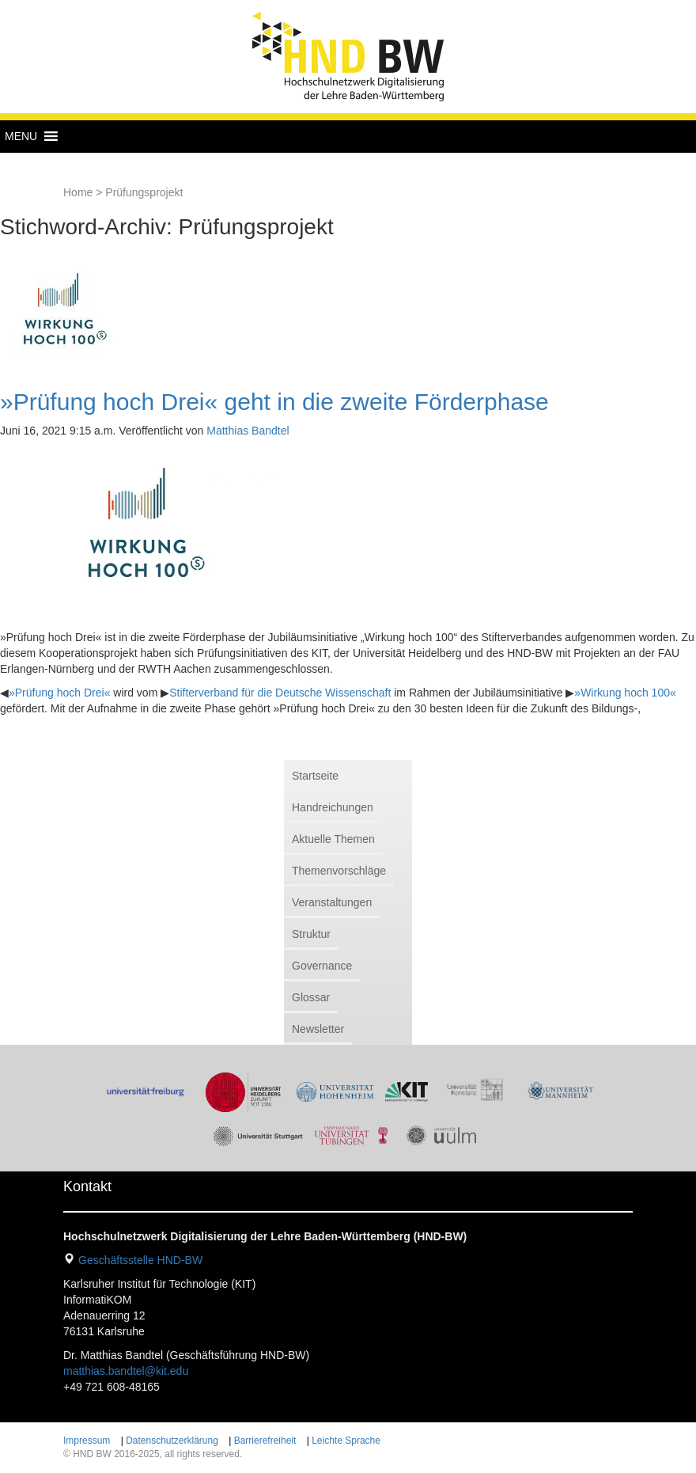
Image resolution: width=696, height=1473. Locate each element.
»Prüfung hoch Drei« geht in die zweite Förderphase (274, 402)
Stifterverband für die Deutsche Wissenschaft (280, 692)
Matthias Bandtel (247, 430)
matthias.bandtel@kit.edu (125, 1371)
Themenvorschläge (339, 870)
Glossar (311, 997)
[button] (21, 136)
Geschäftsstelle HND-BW (140, 1260)
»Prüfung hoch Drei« (59, 692)
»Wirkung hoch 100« (624, 692)
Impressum (86, 1440)
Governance (322, 965)
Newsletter (318, 1029)
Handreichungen (332, 807)
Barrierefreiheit (265, 1440)
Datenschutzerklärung (172, 1440)
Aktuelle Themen (333, 839)
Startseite (315, 775)
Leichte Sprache (346, 1440)
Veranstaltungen (332, 902)
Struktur (311, 934)
